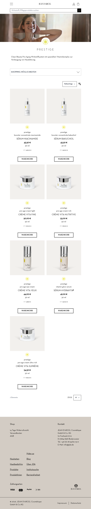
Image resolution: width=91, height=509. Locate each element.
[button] (11, 4)
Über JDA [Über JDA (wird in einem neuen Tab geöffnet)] (31, 464)
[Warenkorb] (27, 159)
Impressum (62, 503)
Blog (29, 459)
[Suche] (79, 10)
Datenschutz (76, 503)
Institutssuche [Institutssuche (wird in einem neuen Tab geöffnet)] (33, 470)
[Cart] (78, 4)
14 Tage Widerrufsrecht (19, 430)
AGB (12, 436)
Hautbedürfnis (16, 464)
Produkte (14, 470)
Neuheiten (14, 459)
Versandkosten (16, 433)
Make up (30, 454)
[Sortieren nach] (70, 84)
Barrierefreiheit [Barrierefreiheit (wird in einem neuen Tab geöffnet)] (33, 475)
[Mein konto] (74, 4)
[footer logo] (76, 487)
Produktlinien (16, 475)
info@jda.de (69, 445)
